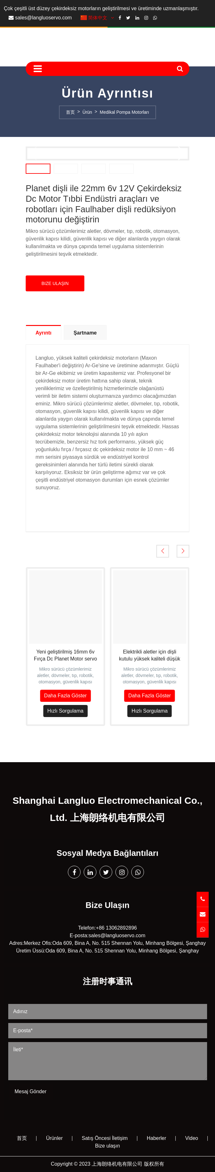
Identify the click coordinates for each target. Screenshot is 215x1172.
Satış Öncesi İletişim (105, 1138)
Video (191, 1138)
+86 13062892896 (116, 928)
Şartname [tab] (85, 332)
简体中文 (98, 17)
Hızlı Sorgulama (65, 711)
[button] (182, 153)
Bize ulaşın (107, 1145)
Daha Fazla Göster (65, 695)
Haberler (156, 1138)
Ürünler (54, 1138)
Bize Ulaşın (55, 283)
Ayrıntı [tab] (43, 332)
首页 (22, 1138)
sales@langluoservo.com (43, 17)
